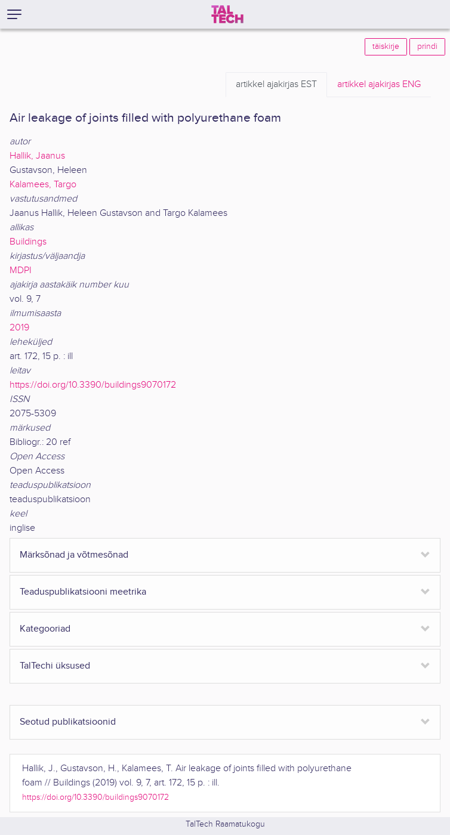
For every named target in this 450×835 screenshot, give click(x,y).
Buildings (28, 242)
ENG (379, 85)
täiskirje (385, 46)
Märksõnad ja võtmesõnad (74, 555)
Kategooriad (45, 629)
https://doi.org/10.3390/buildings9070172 (93, 385)
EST (276, 85)
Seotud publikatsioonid (68, 722)
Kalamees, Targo (43, 184)
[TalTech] (227, 14)
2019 (19, 327)
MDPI (21, 270)
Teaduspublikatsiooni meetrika (83, 592)
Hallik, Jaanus (37, 156)
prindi (427, 46)
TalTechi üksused (55, 666)
